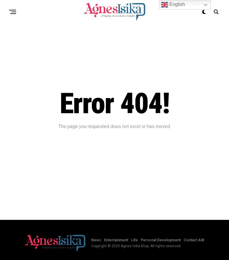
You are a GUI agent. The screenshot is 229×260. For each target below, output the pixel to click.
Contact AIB (194, 240)
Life (134, 240)
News (96, 240)
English (173, 4)
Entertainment (116, 240)
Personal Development (161, 240)
